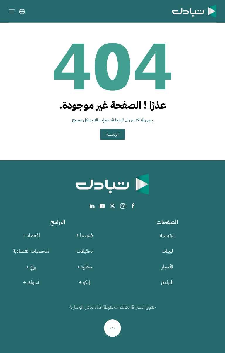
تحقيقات (84, 251)
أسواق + (31, 282)
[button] (12, 11)
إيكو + (84, 282)
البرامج (167, 282)
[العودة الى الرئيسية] (194, 11)
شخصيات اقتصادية (31, 251)
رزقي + (31, 267)
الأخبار (167, 267)
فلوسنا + (84, 235)
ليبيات (167, 251)
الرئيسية (112, 134)
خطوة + (84, 267)
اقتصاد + (31, 235)
